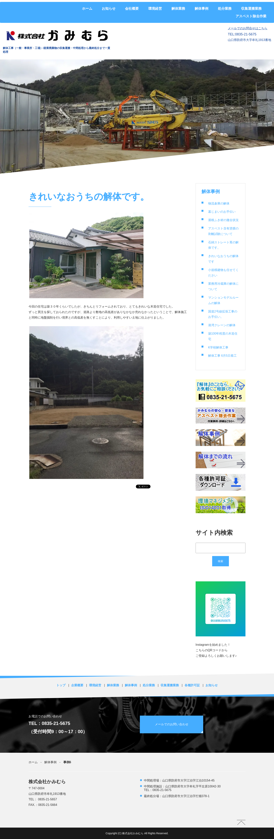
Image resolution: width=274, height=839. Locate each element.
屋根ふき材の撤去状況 (223, 220)
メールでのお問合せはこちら (247, 28)
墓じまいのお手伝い (222, 211)
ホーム (87, 8)
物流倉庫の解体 (218, 203)
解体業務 (178, 8)
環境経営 (155, 8)
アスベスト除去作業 (251, 16)
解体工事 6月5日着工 (222, 355)
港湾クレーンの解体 (222, 325)
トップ (60, 685)
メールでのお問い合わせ (172, 724)
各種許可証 (192, 685)
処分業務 (225, 8)
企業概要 (77, 685)
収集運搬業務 (251, 8)
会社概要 (132, 8)
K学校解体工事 (218, 347)
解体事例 (201, 8)
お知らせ (108, 8)
